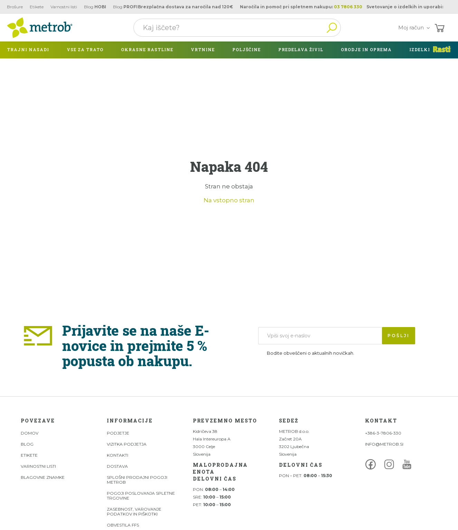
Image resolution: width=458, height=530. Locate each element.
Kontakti (117, 455)
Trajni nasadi (28, 49)
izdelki (419, 49)
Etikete (37, 6)
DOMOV (29, 433)
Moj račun (415, 27)
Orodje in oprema (366, 49)
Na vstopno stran (229, 200)
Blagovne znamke (43, 477)
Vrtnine (203, 49)
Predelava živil (300, 49)
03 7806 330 (348, 6)
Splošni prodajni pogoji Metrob (137, 480)
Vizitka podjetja (127, 444)
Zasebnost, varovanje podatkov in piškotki (134, 511)
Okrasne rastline (147, 49)
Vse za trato (85, 49)
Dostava (117, 466)
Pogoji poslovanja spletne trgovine (141, 496)
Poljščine (246, 49)
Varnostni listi (63, 6)
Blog (95, 6)
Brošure (15, 6)
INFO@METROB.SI (384, 444)
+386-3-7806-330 (383, 433)
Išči (331, 27)
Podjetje (118, 433)
